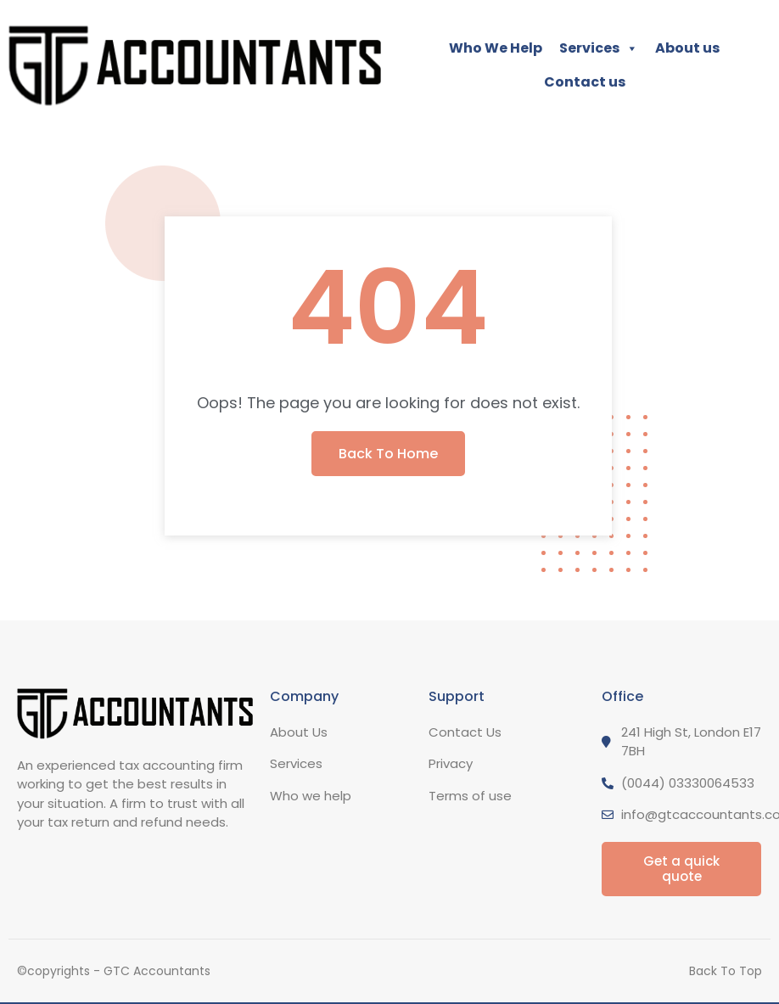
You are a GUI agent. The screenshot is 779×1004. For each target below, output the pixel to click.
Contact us (584, 82)
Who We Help (495, 48)
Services (598, 48)
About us (687, 48)
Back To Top (725, 970)
